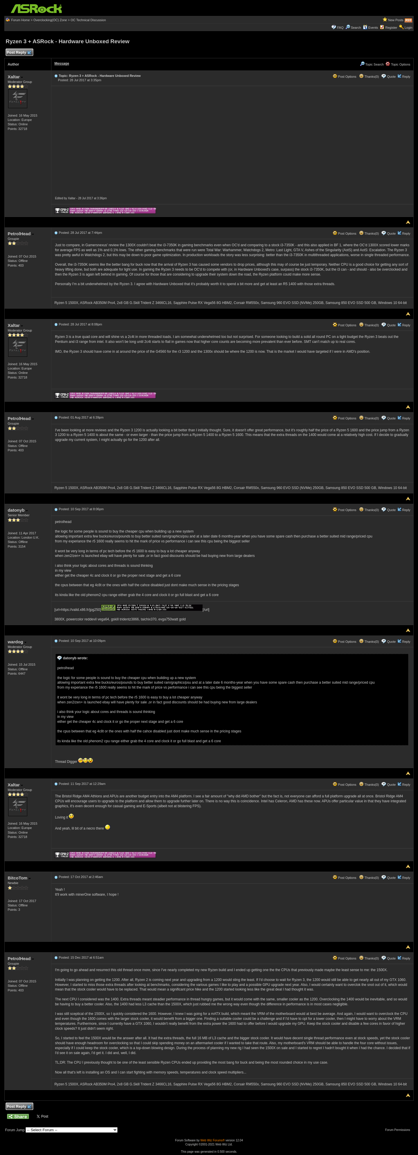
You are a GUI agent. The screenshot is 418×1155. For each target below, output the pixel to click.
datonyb (18, 510)
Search (356, 27)
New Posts (395, 20)
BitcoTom (19, 877)
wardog (17, 641)
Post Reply (19, 52)
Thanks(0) (369, 76)
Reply (406, 76)
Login (408, 27)
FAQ (340, 27)
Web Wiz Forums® (212, 1140)
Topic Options (397, 64)
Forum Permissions (399, 1130)
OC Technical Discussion (88, 20)
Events (370, 27)
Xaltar (15, 76)
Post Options (344, 76)
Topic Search (372, 64)
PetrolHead (21, 233)
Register (391, 27)
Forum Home (20, 20)
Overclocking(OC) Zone (50, 20)
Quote (391, 76)
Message (61, 63)
